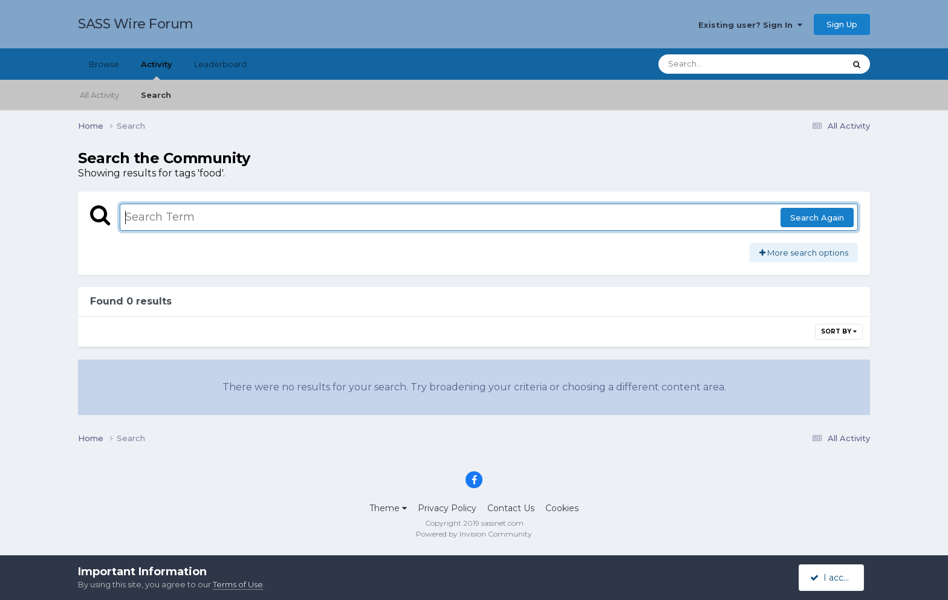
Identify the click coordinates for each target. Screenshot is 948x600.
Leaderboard (220, 64)
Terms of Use (238, 584)
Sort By (839, 331)
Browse (104, 64)
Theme (388, 508)
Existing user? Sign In (750, 25)
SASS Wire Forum (135, 24)
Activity (156, 69)
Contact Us (510, 508)
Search (156, 95)
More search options (803, 252)
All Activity (99, 95)
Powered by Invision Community (474, 533)
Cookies (562, 508)
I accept (833, 577)
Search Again (817, 217)
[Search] (718, 64)
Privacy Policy (447, 508)
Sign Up (841, 24)
